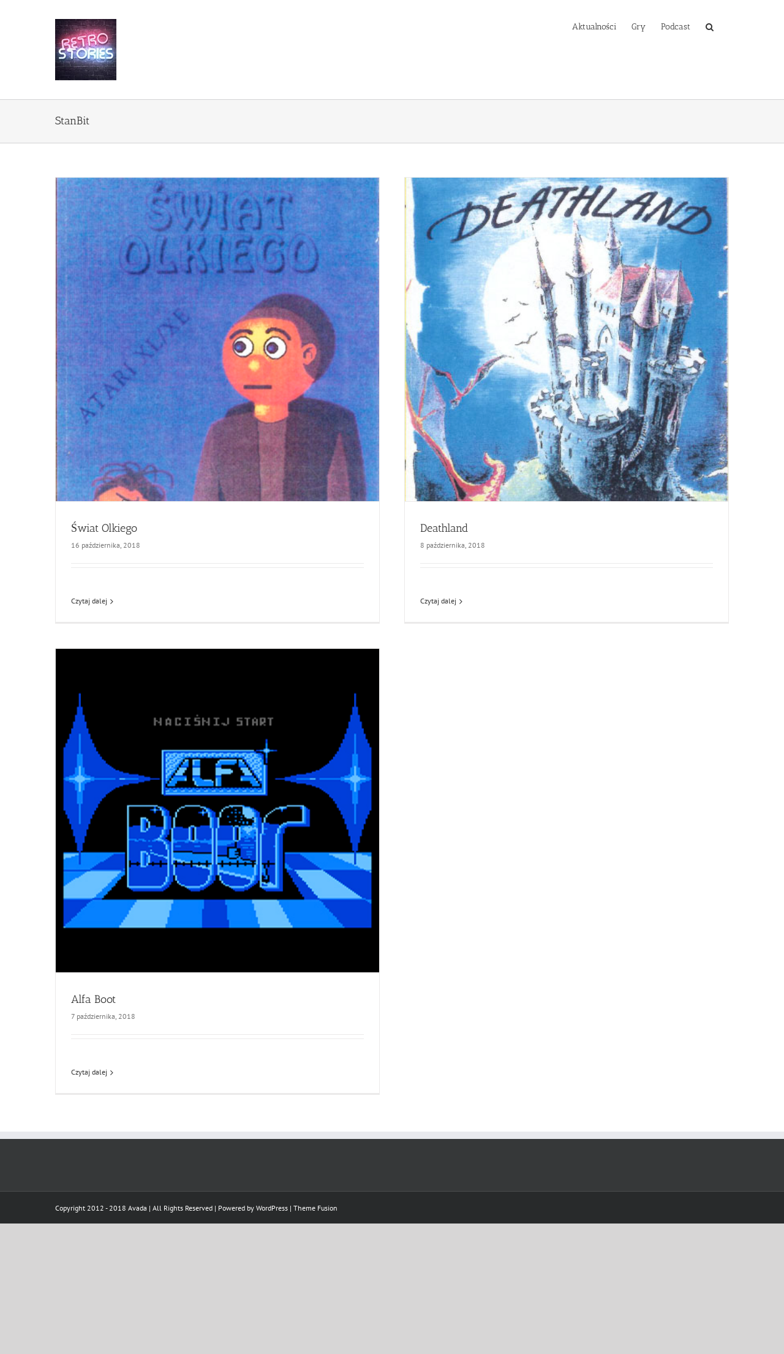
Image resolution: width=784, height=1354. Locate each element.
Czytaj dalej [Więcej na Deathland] (438, 600)
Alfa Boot (93, 999)
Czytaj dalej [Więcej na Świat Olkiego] (89, 600)
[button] (710, 25)
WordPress (272, 1207)
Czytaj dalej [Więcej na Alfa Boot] (89, 1071)
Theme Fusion (315, 1207)
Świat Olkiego (104, 528)
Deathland (444, 528)
